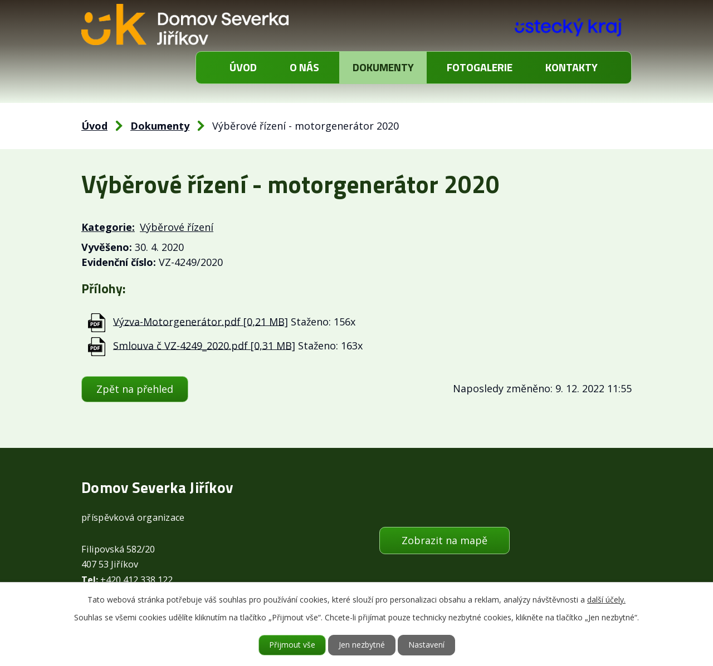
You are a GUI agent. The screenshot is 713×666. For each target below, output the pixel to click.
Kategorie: (108, 227)
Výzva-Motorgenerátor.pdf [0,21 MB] (200, 321)
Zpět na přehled (135, 389)
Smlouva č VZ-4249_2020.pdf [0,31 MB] (204, 345)
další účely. (606, 599)
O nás (304, 67)
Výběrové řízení (176, 227)
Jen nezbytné (362, 645)
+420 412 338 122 (136, 580)
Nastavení (426, 645)
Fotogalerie (479, 67)
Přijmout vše (292, 645)
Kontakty (571, 67)
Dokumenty (383, 67)
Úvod (243, 67)
